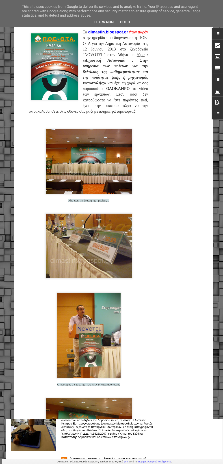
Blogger (142, 461)
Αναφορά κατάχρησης (159, 461)
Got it (125, 22)
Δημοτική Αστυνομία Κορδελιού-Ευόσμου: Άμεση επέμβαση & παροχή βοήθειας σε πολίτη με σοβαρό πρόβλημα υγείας (110, 361)
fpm (126, 461)
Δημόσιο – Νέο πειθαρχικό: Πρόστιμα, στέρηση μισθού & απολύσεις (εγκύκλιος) (106, 410)
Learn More (104, 22)
